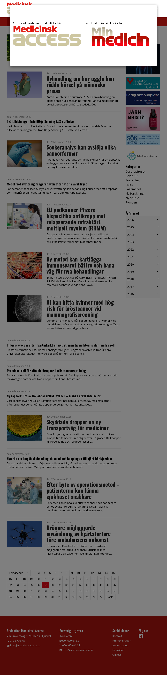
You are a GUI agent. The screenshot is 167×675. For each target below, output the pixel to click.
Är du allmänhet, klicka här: (120, 34)
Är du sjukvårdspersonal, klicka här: (47, 33)
